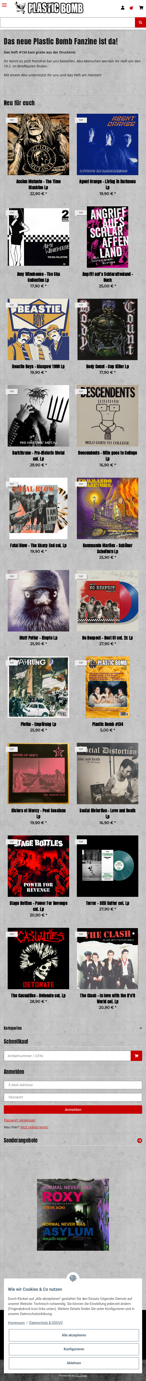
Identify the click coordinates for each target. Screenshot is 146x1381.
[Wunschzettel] (131, 7)
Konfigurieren (74, 1349)
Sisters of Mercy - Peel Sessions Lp (38, 814)
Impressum (16, 1323)
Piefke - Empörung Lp (38, 724)
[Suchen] (67, 22)
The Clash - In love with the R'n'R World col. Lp (107, 999)
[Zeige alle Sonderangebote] (139, 1140)
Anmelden (73, 1109)
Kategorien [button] (13, 1028)
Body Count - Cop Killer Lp (107, 367)
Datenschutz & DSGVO (46, 1323)
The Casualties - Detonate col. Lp (38, 996)
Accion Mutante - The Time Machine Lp (38, 185)
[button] (122, 7)
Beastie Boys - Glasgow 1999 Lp (38, 367)
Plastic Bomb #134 (107, 724)
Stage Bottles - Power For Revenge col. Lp (38, 906)
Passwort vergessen (20, 1120)
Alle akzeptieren (74, 1335)
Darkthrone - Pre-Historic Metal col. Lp (38, 456)
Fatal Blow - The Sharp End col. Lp (38, 546)
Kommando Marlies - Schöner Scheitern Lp (107, 549)
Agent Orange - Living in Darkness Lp (107, 185)
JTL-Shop (81, 1375)
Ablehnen (74, 1363)
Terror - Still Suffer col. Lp (107, 903)
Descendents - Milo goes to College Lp (107, 456)
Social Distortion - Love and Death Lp (107, 814)
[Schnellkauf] (67, 1056)
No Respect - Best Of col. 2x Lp (107, 638)
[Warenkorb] (141, 7)
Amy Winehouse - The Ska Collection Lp (38, 277)
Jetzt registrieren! (34, 1127)
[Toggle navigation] (4, 3)
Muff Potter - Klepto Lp (38, 638)
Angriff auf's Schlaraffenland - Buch (107, 277)
